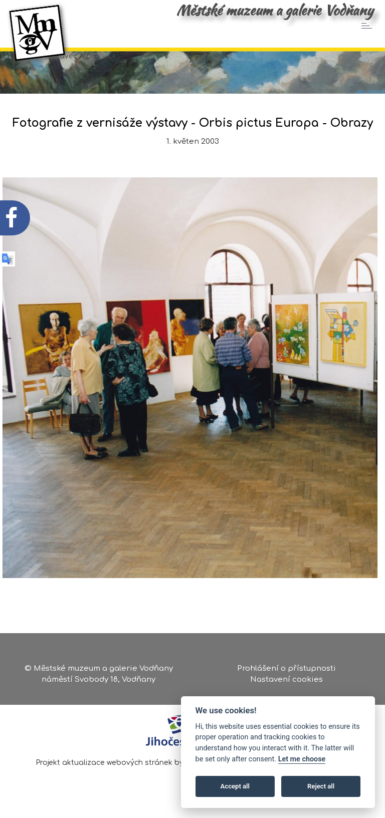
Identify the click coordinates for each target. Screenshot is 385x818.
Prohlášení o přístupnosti (286, 668)
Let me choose (302, 759)
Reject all (320, 786)
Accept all (235, 786)
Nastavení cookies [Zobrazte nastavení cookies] (286, 679)
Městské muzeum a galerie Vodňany (274, 10)
